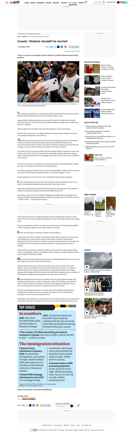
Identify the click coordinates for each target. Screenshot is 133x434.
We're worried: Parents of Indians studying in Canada (107, 67)
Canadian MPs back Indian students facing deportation (108, 111)
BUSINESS (40, 3)
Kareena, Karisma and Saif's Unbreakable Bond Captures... (94, 294)
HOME (27, 3)
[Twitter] (118, 2)
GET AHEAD (73, 3)
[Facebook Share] (61, 47)
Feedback (81, 430)
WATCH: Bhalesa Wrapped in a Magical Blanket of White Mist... (97, 271)
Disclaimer (61, 430)
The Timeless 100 (86, 425)
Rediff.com (45, 430)
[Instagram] (121, 2)
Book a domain (58, 425)
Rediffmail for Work (47, 425)
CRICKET (56, 3)
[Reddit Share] (65, 47)
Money (72, 425)
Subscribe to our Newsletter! (63, 403)
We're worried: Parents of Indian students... (103, 159)
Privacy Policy (68, 430)
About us (87, 430)
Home (19, 36)
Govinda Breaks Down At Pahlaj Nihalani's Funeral (95, 317)
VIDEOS (87, 250)
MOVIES (48, 3)
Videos (78, 425)
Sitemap (75, 430)
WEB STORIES (90, 195)
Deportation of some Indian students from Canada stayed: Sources (101, 137)
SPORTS (64, 3)
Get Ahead (24, 36)
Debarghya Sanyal (24, 47)
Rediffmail (66, 425)
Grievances (101, 430)
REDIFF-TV (82, 3)
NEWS (33, 3)
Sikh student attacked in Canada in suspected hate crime (98, 132)
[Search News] (103, 2)
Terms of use (93, 430)
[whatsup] (126, 2)
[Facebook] (123, 2)
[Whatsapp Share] (54, 47)
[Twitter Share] (58, 47)
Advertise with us (53, 430)
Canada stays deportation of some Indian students (108, 100)
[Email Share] (51, 47)
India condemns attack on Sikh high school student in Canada (98, 127)
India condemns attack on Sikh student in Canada (107, 78)
